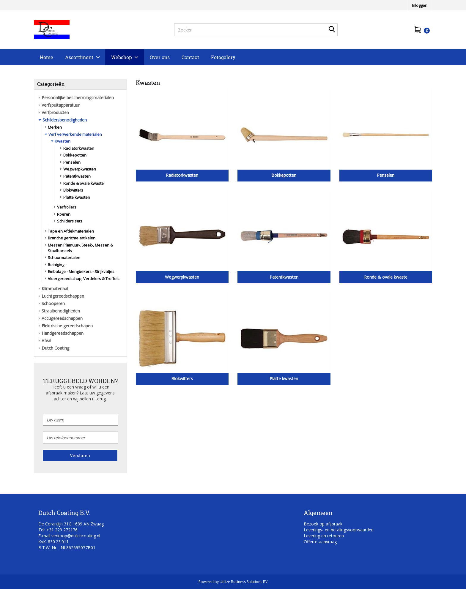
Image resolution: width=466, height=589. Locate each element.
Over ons (160, 57)
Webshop (121, 57)
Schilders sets (69, 221)
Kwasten (62, 141)
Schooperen (53, 303)
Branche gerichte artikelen (71, 238)
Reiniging (56, 264)
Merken (55, 127)
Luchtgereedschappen (63, 296)
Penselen (72, 162)
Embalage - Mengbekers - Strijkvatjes (81, 271)
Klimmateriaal (55, 288)
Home (46, 57)
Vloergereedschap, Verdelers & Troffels (83, 278)
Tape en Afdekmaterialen (71, 231)
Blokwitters (73, 190)
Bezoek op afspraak (323, 524)
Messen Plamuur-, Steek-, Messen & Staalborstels (80, 247)
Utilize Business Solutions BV (243, 581)
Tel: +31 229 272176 (58, 530)
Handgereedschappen (63, 333)
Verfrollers (66, 207)
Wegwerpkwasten (79, 169)
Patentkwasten (77, 176)
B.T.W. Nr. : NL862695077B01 (66, 547)
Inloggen (419, 5)
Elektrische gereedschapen (67, 326)
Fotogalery (223, 57)
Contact (190, 57)
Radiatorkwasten (78, 148)
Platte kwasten (76, 197)
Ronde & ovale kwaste (83, 183)
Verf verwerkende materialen (75, 134)
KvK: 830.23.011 (53, 541)
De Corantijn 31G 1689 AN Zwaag (71, 524)
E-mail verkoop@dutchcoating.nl (69, 536)
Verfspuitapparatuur (61, 105)
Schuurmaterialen (64, 257)
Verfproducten (55, 112)
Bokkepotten (74, 155)
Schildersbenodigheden (64, 120)
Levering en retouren (324, 536)
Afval (46, 340)
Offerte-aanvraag (320, 541)
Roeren (63, 214)
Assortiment (79, 57)
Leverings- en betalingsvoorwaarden (339, 530)
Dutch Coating (55, 348)
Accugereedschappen (62, 318)
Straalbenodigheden (61, 311)
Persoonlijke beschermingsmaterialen (78, 97)
